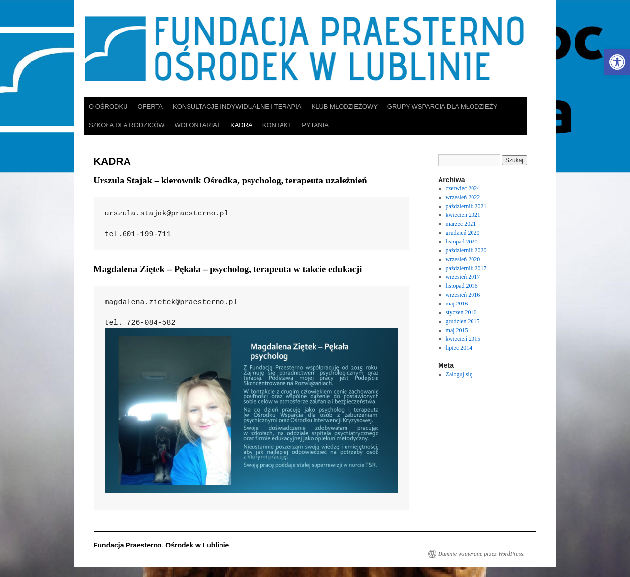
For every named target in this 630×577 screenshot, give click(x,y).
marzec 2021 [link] (461, 223)
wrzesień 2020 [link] (463, 259)
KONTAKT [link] (277, 125)
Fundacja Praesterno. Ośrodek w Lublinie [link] (161, 545)
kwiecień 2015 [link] (463, 338)
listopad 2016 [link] (462, 285)
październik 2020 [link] (466, 250)
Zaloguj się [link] (459, 374)
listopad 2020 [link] (462, 241)
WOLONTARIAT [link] (197, 125)
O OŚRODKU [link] (108, 106)
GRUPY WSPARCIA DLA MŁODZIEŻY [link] (442, 106)
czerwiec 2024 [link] (463, 188)
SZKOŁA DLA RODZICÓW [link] (127, 125)
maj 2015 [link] (457, 330)
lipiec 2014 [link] (459, 347)
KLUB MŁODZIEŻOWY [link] (345, 106)
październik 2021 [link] (466, 206)
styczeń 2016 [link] (461, 312)
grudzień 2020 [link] (463, 232)
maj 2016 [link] (457, 303)
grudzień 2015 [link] (463, 321)
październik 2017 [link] (466, 268)
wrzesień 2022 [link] (463, 197)
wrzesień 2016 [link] (463, 294)
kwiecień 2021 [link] (463, 215)
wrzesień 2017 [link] (463, 276)
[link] (617, 62)
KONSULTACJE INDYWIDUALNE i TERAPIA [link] (237, 106)
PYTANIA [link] (315, 125)
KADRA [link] (241, 125)
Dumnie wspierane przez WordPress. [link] (481, 553)
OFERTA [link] (150, 106)
